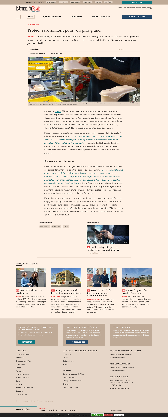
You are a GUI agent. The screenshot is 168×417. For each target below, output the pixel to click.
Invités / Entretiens (101, 17)
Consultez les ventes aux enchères (122, 367)
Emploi (98, 2)
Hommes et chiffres (52, 17)
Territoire (88, 2)
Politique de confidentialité (72, 381)
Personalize (119, 415)
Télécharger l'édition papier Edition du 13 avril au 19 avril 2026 (121, 382)
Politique (19, 384)
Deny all (109, 415)
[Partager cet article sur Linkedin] (135, 49)
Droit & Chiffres (21, 394)
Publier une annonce (117, 357)
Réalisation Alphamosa (45, 401)
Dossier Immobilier (22, 374)
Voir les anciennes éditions (119, 388)
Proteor (58, 111)
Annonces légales (77, 342)
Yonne (65, 364)
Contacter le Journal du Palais (73, 374)
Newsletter (137, 2)
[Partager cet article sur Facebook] (131, 49)
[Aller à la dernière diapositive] (29, 81)
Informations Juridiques (24, 388)
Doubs (65, 357)
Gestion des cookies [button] (70, 387)
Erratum (66, 384)
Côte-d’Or (56, 226)
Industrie (63, 2)
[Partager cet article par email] (139, 49)
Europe (18, 368)
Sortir (18, 381)
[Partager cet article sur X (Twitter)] (127, 49)
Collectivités (20, 364)
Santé (66, 226)
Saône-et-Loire (68, 361)
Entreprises (76, 17)
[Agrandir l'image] (84, 81)
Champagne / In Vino (23, 361)
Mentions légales (69, 377)
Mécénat (108, 2)
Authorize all (97, 415)
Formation (51, 2)
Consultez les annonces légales (121, 354)
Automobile (20, 371)
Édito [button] (30, 17)
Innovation (75, 2)
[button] (18, 17)
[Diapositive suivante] (138, 81)
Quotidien (19, 391)
